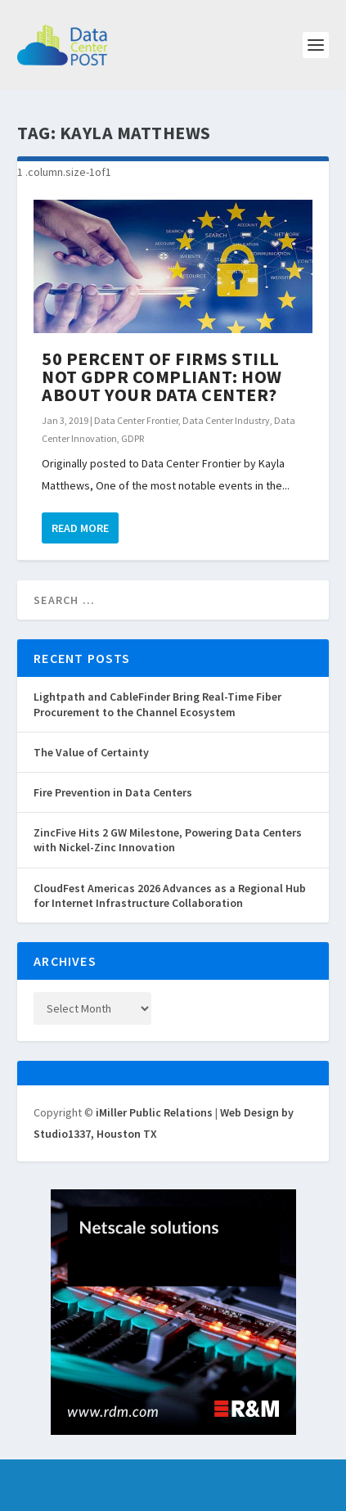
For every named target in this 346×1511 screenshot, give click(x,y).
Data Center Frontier (136, 420)
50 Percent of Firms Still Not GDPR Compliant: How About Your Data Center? (162, 376)
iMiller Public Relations (154, 1112)
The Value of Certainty (91, 752)
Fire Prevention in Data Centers (113, 792)
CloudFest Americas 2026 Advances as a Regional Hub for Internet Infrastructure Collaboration (170, 895)
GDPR (132, 438)
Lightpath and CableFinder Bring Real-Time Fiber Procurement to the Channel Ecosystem (157, 704)
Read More (80, 528)
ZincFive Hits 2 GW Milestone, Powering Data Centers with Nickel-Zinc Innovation (168, 840)
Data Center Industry (226, 420)
